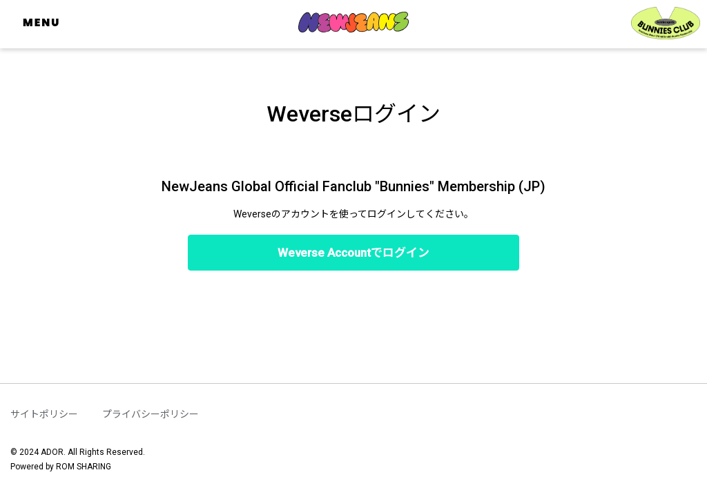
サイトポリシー (44, 414)
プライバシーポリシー (150, 414)
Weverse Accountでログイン (353, 253)
